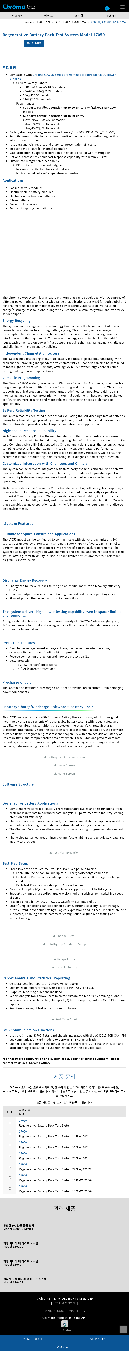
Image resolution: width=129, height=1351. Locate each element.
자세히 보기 (48, 15)
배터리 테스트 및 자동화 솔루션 (70, 22)
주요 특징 (17, 15)
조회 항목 (80, 15)
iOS (58, 1330)
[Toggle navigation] (122, 7)
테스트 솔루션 (43, 22)
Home (28, 22)
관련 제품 (111, 15)
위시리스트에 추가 (32, 1339)
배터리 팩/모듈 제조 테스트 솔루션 (108, 22)
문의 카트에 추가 (97, 1339)
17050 (23, 1120)
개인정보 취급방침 (64, 1303)
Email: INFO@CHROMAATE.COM (64, 1311)
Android (68, 1330)
